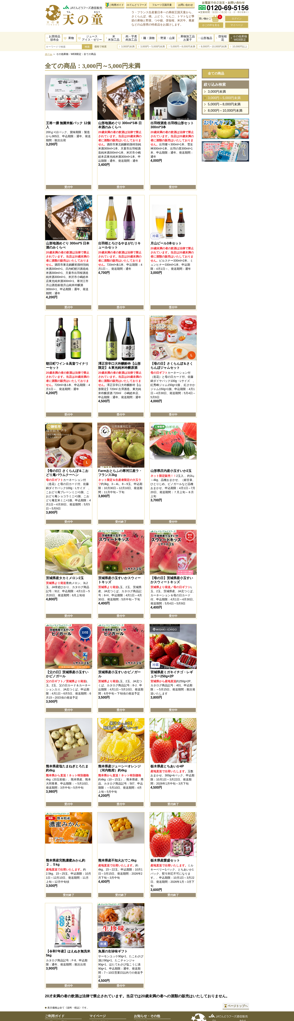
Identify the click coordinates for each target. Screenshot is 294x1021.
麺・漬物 (149, 38)
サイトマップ (144, 997)
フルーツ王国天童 (162, 4)
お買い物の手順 (57, 976)
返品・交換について (60, 997)
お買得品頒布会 (54, 38)
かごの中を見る (210, 25)
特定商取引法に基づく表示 (153, 987)
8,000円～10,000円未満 (214, 46)
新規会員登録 (100, 976)
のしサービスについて (61, 1002)
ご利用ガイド (116, 4)
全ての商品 (216, 73)
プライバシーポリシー (150, 992)
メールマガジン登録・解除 (108, 1013)
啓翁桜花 (222, 38)
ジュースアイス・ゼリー (92, 38)
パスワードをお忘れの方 (107, 987)
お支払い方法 (55, 981)
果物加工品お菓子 (187, 38)
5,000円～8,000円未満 (183, 46)
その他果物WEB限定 (240, 38)
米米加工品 (113, 38)
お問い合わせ (185, 4)
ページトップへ (238, 960)
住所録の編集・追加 (104, 997)
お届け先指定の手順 (60, 992)
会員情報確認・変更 (104, 992)
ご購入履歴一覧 (101, 1002)
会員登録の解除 (101, 1008)
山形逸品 (206, 38)
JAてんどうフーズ (136, 4)
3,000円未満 (128, 46)
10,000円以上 (239, 46)
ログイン (237, 18)
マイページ (237, 25)
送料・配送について (60, 987)
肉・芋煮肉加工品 (131, 38)
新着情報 (141, 976)
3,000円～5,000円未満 (152, 46)
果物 (71, 38)
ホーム (48, 54)
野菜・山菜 (167, 38)
